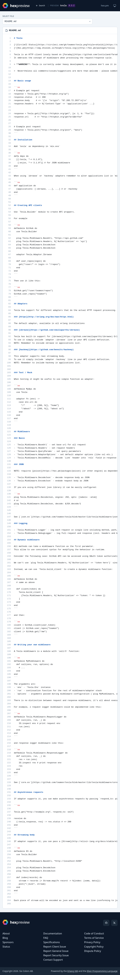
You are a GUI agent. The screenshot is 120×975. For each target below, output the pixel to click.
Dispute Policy (92, 951)
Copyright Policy (94, 946)
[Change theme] (115, 5)
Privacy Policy (92, 942)
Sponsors (8, 942)
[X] (114, 923)
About (6, 933)
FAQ (45, 938)
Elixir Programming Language (102, 971)
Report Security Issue (56, 955)
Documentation (52, 933)
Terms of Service (94, 938)
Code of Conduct (94, 933)
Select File (8, 16)
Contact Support (53, 959)
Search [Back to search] (40, 5)
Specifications (51, 942)
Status (6, 946)
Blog (5, 938)
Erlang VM (72, 971)
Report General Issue (55, 951)
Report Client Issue (54, 946)
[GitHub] (106, 923)
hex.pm (105, 5)
